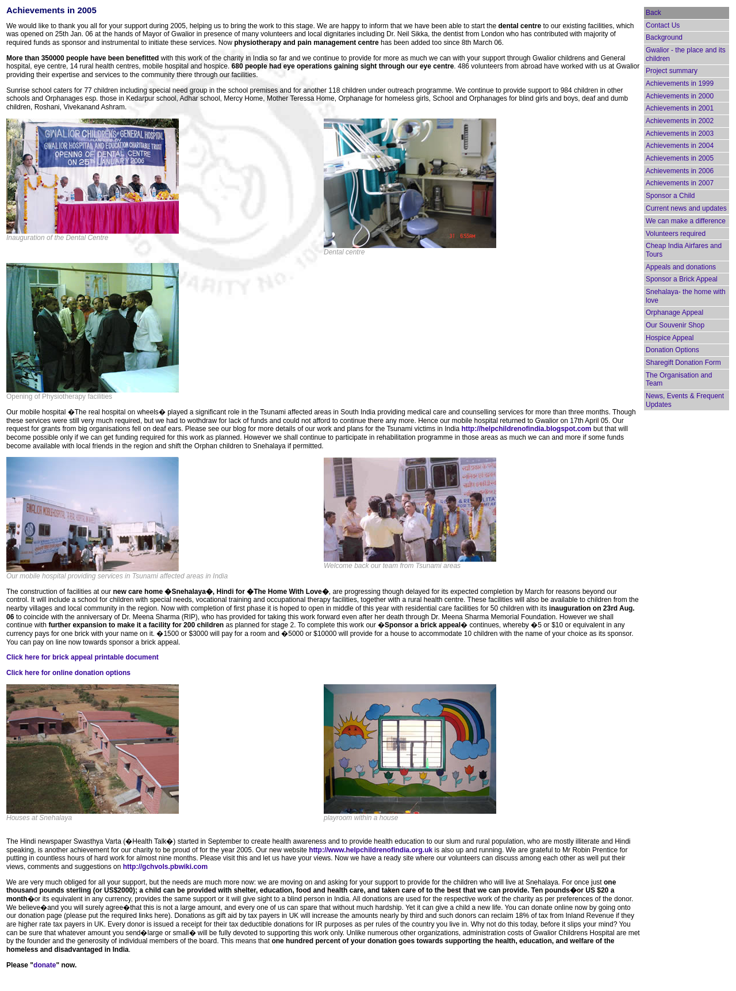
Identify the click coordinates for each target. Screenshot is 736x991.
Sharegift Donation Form (683, 363)
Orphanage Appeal (674, 312)
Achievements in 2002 (680, 121)
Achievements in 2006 (680, 171)
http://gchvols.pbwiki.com (165, 867)
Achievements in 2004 (680, 146)
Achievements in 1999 (680, 83)
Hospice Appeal (669, 338)
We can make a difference (686, 221)
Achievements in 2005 (680, 158)
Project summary (671, 71)
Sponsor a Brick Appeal (682, 279)
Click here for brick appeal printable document (82, 657)
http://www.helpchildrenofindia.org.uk (370, 850)
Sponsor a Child (670, 196)
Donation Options (672, 350)
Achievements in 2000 (680, 96)
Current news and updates (686, 208)
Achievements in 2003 (680, 133)
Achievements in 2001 (680, 108)
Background (664, 37)
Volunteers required (676, 234)
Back (653, 13)
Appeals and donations (681, 267)
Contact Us (663, 25)
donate (44, 965)
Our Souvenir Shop (675, 325)
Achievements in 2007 (680, 183)
